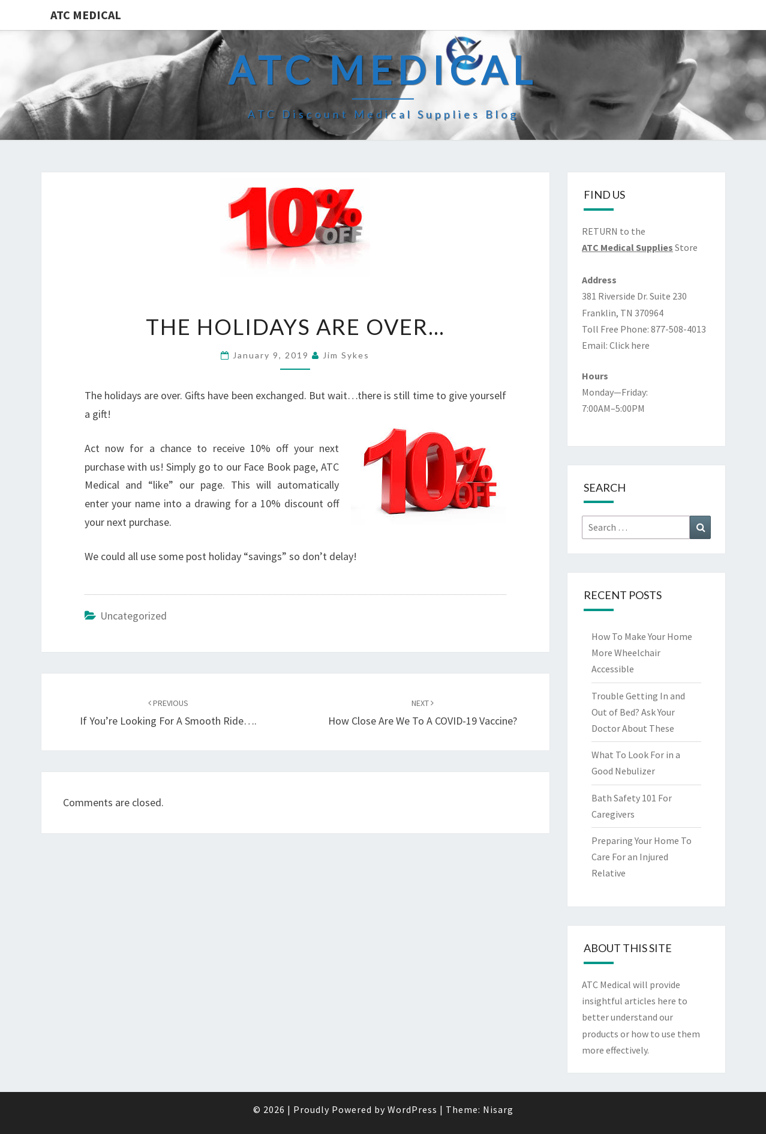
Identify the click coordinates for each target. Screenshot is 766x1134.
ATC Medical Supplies (627, 247)
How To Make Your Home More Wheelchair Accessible (641, 652)
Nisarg (498, 1109)
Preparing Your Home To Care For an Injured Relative (641, 856)
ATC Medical (85, 14)
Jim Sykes (346, 355)
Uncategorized (133, 616)
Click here (629, 345)
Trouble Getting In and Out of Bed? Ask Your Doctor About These (638, 712)
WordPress (412, 1109)
